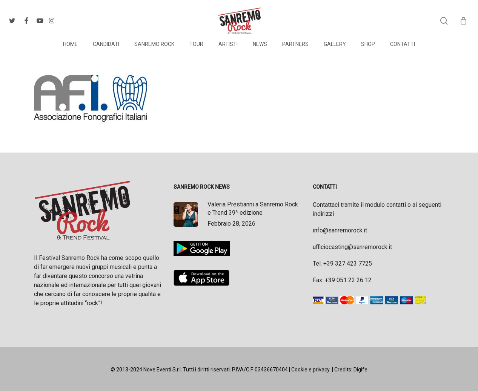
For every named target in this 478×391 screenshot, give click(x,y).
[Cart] (463, 21)
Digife (360, 370)
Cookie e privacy (310, 370)
